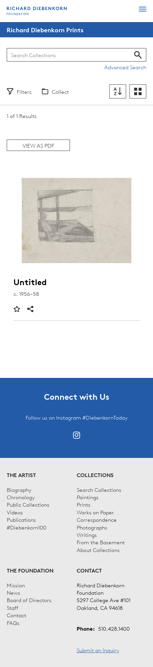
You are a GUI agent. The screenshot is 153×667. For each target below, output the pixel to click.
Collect (60, 91)
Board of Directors (29, 599)
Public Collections (28, 504)
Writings (87, 534)
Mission (16, 585)
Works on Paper (95, 512)
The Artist (21, 475)
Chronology (21, 497)
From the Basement (101, 542)
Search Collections (99, 489)
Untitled (30, 282)
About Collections (98, 549)
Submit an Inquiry (98, 650)
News (13, 592)
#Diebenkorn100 (26, 527)
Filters (24, 91)
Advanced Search (125, 67)
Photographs (92, 527)
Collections (95, 475)
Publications (21, 519)
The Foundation (30, 570)
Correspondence (97, 519)
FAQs (13, 622)
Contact (16, 615)
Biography (19, 489)
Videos (15, 512)
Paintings (88, 497)
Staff (12, 607)
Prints (83, 504)
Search (138, 55)
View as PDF (38, 145)
